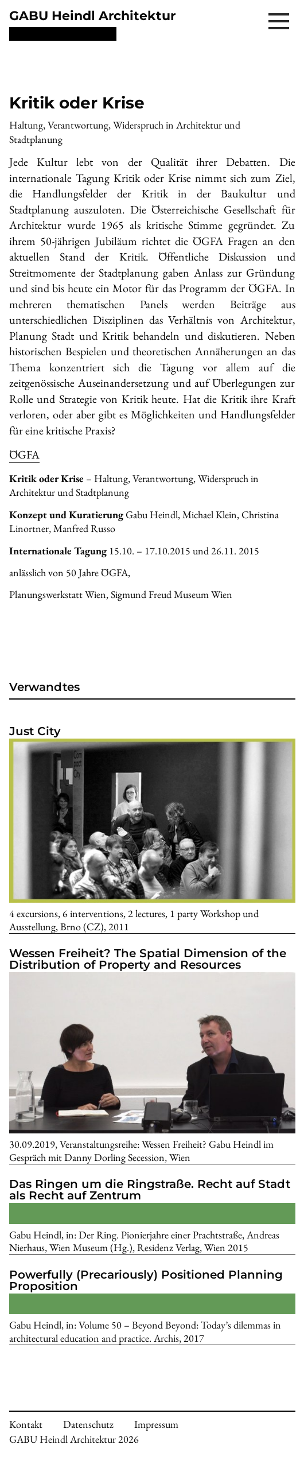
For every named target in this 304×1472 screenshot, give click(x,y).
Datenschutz (88, 1424)
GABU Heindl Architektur (92, 16)
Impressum (156, 1424)
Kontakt (25, 1424)
